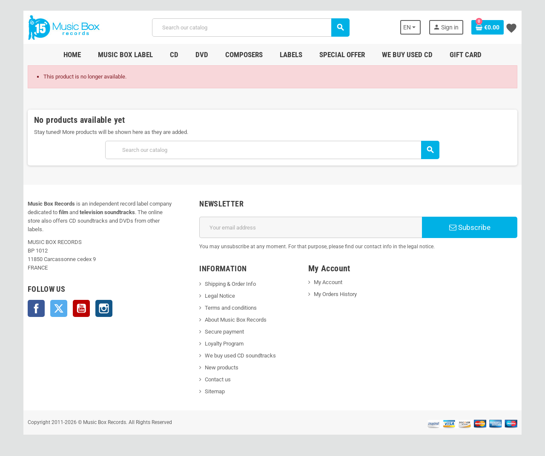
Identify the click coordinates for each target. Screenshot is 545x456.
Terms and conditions (229, 308)
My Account (329, 282)
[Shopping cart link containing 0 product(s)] (494, 27)
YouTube (74, 299)
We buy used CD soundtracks (238, 355)
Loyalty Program (222, 343)
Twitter (52, 299)
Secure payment (222, 331)
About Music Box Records (233, 320)
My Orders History (336, 294)
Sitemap (213, 391)
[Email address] (311, 227)
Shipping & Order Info (228, 284)
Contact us (216, 379)
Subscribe (474, 227)
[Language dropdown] (416, 27)
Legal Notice (218, 296)
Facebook (29, 299)
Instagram (97, 299)
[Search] (250, 27)
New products (219, 367)
